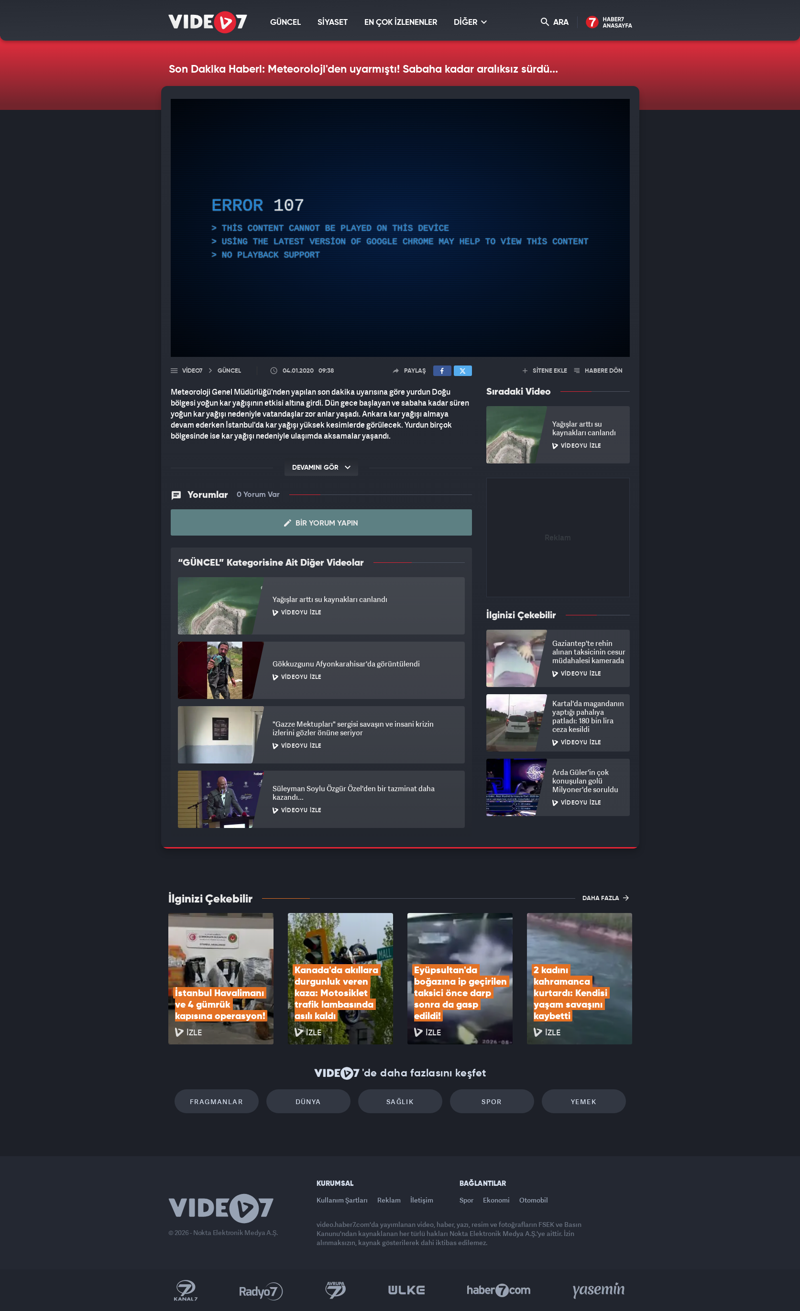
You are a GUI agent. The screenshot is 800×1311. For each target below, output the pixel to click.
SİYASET (333, 23)
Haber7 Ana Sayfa (609, 23)
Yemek (583, 1101)
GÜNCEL (285, 23)
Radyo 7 (261, 1290)
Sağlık (400, 1101)
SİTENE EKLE (545, 371)
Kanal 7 (185, 1290)
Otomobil (533, 1199)
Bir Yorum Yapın (321, 523)
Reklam (389, 1199)
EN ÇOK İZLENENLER (400, 23)
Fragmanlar (216, 1101)
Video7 (192, 371)
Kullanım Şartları (342, 1199)
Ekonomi (496, 1199)
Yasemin (599, 1290)
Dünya (308, 1101)
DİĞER (470, 22)
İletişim (421, 1199)
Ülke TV (406, 1290)
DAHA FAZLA (605, 897)
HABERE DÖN (598, 371)
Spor (492, 1101)
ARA (555, 22)
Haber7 (499, 1290)
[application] (400, 228)
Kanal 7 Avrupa (335, 1290)
